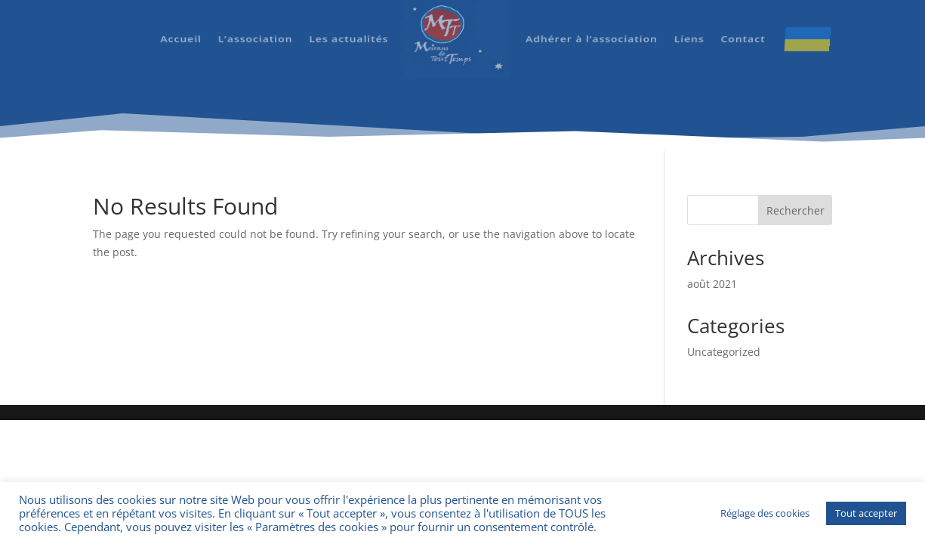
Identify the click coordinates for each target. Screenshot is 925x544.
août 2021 (712, 284)
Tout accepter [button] (866, 513)
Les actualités (349, 27)
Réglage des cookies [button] (764, 513)
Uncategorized (723, 352)
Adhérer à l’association (590, 27)
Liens (686, 27)
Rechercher (795, 210)
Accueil (183, 27)
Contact (740, 27)
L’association (256, 27)
